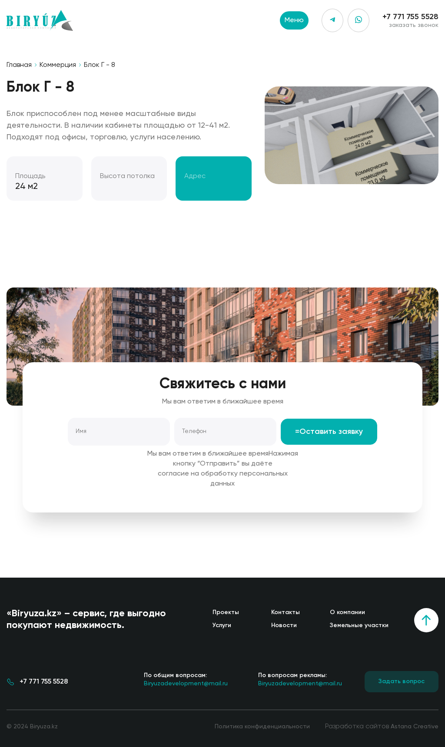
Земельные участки (359, 625)
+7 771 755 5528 (410, 17)
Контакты (285, 612)
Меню (294, 20)
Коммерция (58, 65)
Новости (284, 625)
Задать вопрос (402, 681)
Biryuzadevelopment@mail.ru (186, 679)
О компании (347, 612)
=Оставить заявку (329, 432)
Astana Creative (414, 727)
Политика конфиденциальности (262, 727)
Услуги (222, 625)
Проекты (226, 612)
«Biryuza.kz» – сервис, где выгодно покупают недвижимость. (86, 619)
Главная (19, 65)
